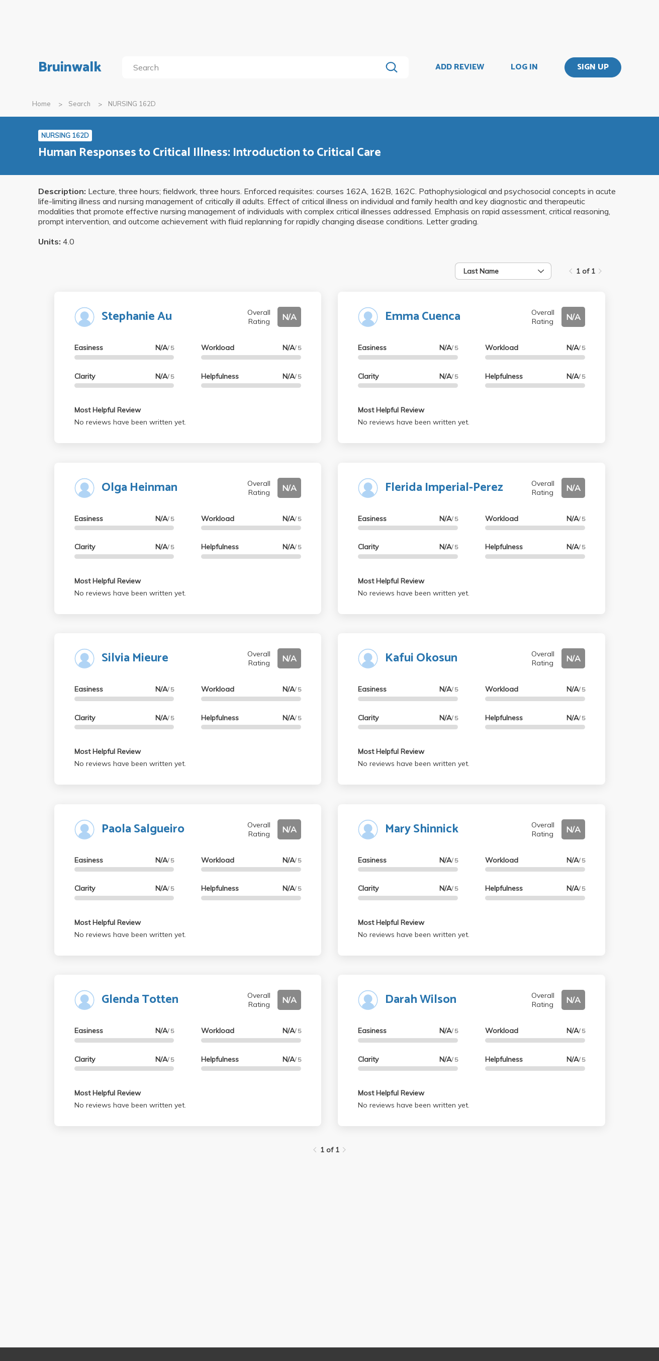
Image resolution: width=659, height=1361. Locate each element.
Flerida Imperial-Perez (444, 487)
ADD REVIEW (459, 67)
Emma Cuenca (422, 316)
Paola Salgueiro (143, 829)
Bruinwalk (70, 67)
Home (41, 104)
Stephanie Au (137, 316)
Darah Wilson (420, 999)
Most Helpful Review (107, 409)
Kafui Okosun (421, 658)
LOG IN (524, 67)
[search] (253, 67)
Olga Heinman (139, 487)
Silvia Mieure (135, 658)
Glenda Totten (140, 999)
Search (79, 104)
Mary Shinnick (421, 829)
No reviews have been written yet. (130, 422)
